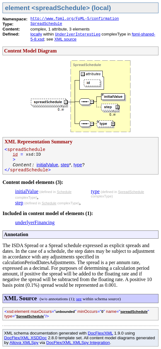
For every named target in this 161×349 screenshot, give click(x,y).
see (79, 298)
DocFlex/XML (100, 333)
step (65, 164)
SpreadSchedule (46, 24)
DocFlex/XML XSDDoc (25, 337)
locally (36, 34)
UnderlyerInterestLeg (78, 34)
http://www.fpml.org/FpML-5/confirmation (74, 19)
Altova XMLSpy (23, 342)
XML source (65, 39)
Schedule (64, 192)
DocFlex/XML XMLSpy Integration (78, 342)
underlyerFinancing (35, 222)
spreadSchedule (133, 311)
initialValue (47, 164)
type (77, 164)
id (15, 154)
